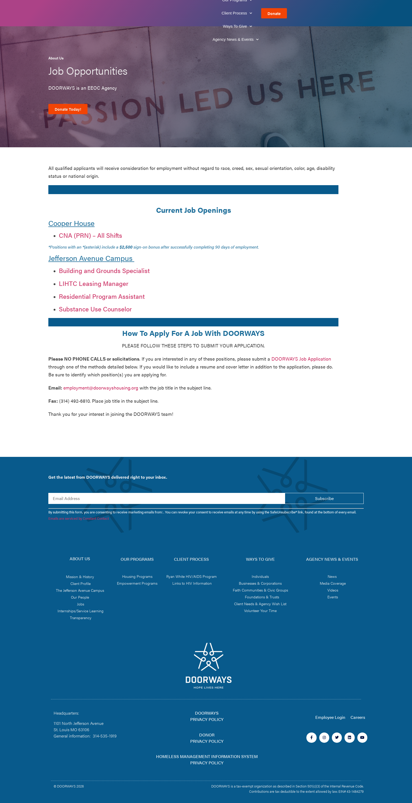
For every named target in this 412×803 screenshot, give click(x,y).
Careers (358, 717)
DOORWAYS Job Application (301, 358)
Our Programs (175, 13)
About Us (137, 13)
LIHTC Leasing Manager (93, 283)
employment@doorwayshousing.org (100, 387)
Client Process (219, 13)
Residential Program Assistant (102, 296)
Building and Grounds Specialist (104, 270)
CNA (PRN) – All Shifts (90, 235)
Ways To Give (261, 13)
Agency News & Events (312, 13)
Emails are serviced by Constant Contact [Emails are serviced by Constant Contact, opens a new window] (78, 518)
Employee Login (330, 717)
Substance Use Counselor (95, 308)
